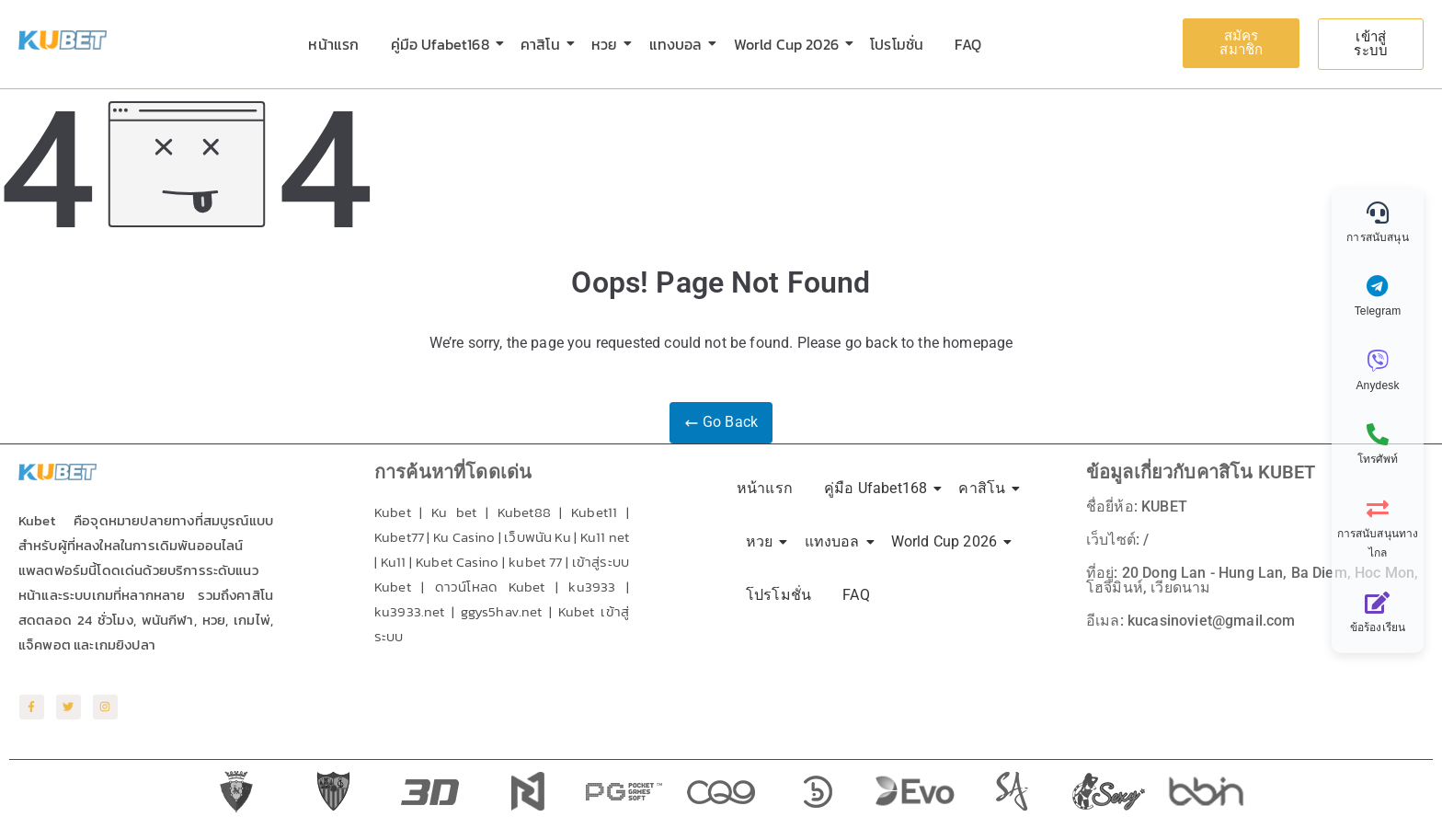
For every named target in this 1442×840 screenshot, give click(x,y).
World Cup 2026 (789, 44)
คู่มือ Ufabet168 (443, 44)
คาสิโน (543, 44)
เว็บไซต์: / (1117, 539)
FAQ (967, 44)
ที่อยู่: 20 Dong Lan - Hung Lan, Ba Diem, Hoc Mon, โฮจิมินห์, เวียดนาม (1252, 580)
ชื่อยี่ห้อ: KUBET (1136, 506)
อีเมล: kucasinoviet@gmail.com (1190, 620)
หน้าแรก (333, 44)
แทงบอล (679, 44)
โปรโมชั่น (896, 44)
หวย (607, 44)
